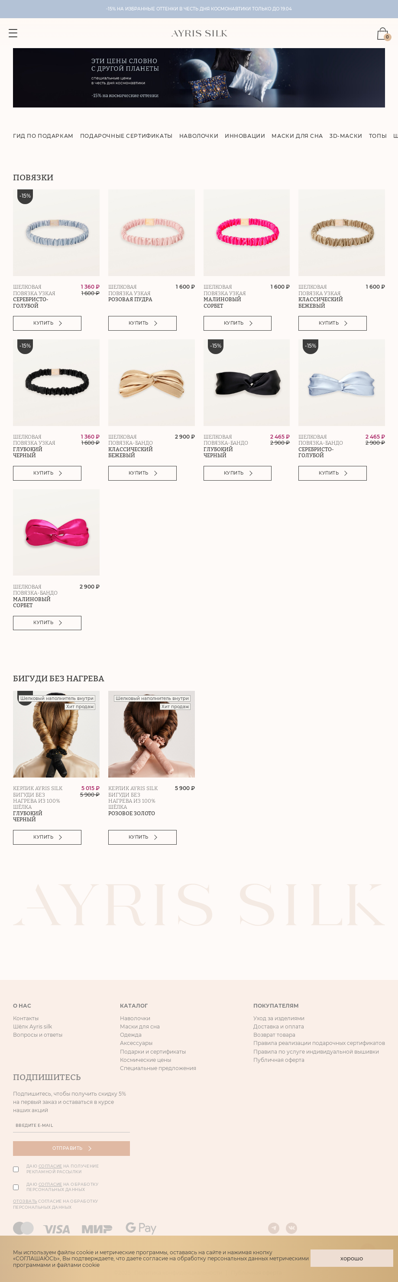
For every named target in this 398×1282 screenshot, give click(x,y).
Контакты (26, 1019)
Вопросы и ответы (37, 1035)
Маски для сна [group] (298, 136)
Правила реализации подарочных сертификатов (319, 1044)
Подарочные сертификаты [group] (126, 136)
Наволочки (135, 1019)
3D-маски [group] (346, 136)
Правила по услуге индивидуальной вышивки (316, 1052)
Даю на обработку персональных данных (62, 1188)
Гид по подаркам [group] (43, 136)
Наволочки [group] (198, 136)
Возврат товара (274, 1035)
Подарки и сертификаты (153, 1052)
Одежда (131, 1035)
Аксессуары (136, 1044)
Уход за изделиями (278, 1019)
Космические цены (145, 1060)
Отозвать (25, 1202)
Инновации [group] (245, 136)
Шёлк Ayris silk (32, 1027)
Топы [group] (378, 136)
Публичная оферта (278, 1060)
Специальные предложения (158, 1069)
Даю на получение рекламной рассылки (62, 1170)
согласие (50, 1167)
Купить (48, 324)
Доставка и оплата (278, 1027)
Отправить (71, 1149)
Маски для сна (140, 1027)
